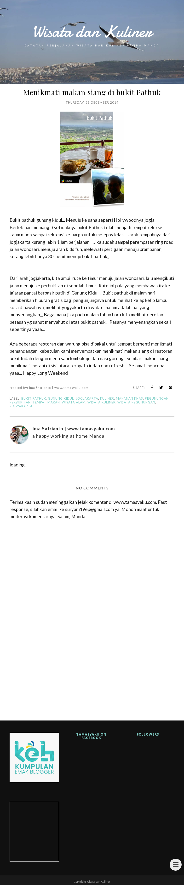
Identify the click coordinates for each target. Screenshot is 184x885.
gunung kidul (61, 398)
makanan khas (129, 398)
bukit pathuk (33, 398)
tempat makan (46, 402)
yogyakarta (21, 406)
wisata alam (74, 402)
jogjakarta (87, 398)
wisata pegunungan (136, 402)
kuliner (107, 398)
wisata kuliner (101, 402)
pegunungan (157, 398)
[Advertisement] (92, 668)
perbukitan (20, 402)
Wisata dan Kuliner (92, 31)
